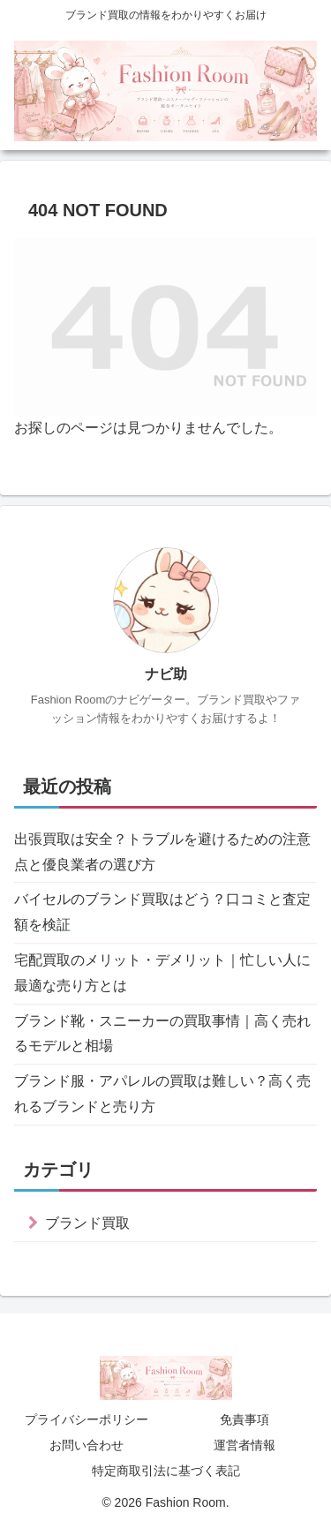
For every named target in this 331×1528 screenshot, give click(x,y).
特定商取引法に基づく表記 (166, 1471)
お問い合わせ (86, 1445)
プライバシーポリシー (86, 1419)
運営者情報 (244, 1445)
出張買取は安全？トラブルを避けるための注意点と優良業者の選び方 (162, 852)
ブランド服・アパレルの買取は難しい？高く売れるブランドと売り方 (162, 1093)
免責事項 (244, 1419)
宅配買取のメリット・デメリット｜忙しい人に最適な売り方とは (162, 972)
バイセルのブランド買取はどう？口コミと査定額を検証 (162, 912)
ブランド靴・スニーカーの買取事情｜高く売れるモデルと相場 (162, 1033)
